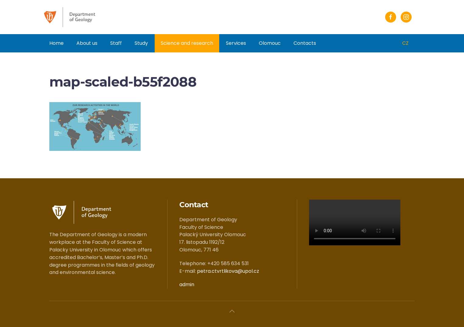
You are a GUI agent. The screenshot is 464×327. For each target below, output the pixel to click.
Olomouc (270, 43)
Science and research (187, 43)
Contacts (305, 43)
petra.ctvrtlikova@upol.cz (228, 271)
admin (186, 284)
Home (56, 43)
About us (86, 43)
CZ (405, 43)
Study (141, 43)
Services (236, 43)
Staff (116, 43)
